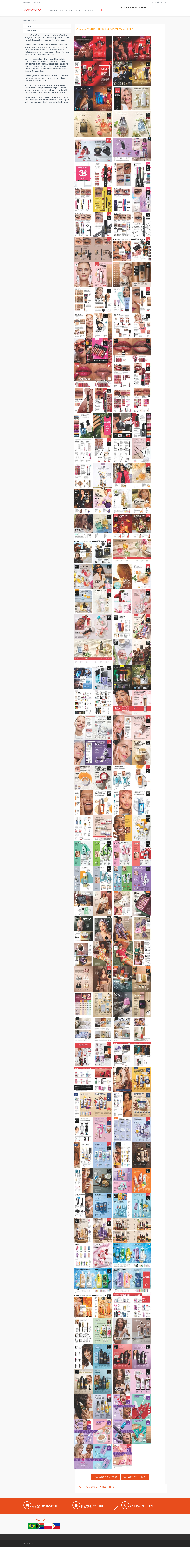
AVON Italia (26, 20)
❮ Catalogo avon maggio (105, 1477)
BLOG (78, 10)
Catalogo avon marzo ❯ (135, 1477)
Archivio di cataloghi (61, 10)
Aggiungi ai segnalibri (158, 2)
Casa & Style (30, 31)
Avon (28, 26)
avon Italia (31, 11)
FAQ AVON (88, 10)
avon (34, 20)
